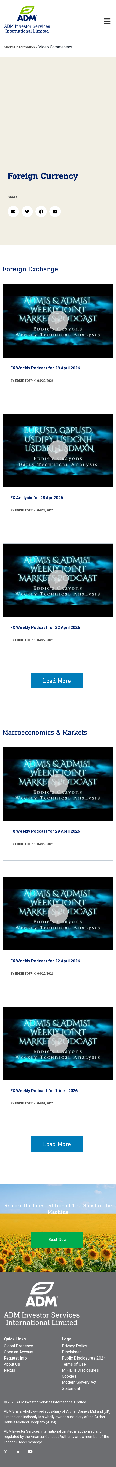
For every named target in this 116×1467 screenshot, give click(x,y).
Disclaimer (71, 1352)
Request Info (15, 1358)
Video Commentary (55, 47)
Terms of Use (74, 1364)
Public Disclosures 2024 (84, 1358)
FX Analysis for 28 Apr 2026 (36, 497)
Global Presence (18, 1346)
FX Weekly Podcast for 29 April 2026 (45, 368)
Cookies (69, 1376)
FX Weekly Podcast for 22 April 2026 (45, 627)
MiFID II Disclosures (80, 1370)
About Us (12, 1364)
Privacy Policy (74, 1346)
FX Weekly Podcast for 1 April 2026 (44, 1090)
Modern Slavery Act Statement (79, 1385)
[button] (13, 211)
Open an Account (18, 1352)
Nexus (9, 1370)
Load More (57, 680)
